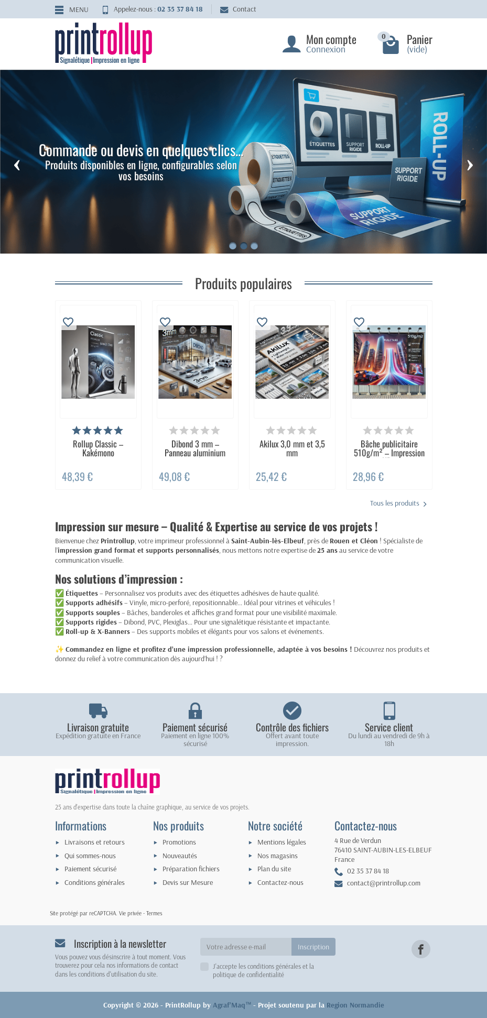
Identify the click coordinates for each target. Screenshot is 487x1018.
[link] (421, 949)
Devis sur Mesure (188, 882)
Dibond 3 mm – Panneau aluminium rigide (195, 452)
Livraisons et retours (94, 842)
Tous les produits (398, 503)
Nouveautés (180, 855)
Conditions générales (94, 882)
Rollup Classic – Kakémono (98, 447)
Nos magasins (277, 855)
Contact (238, 9)
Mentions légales (281, 842)
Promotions (179, 842)
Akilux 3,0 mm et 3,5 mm (292, 447)
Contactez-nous (280, 882)
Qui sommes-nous (90, 855)
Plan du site (274, 868)
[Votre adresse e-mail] (245, 947)
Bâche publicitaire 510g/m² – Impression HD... (389, 452)
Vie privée (130, 913)
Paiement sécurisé (90, 868)
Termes (154, 913)
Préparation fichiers (191, 868)
